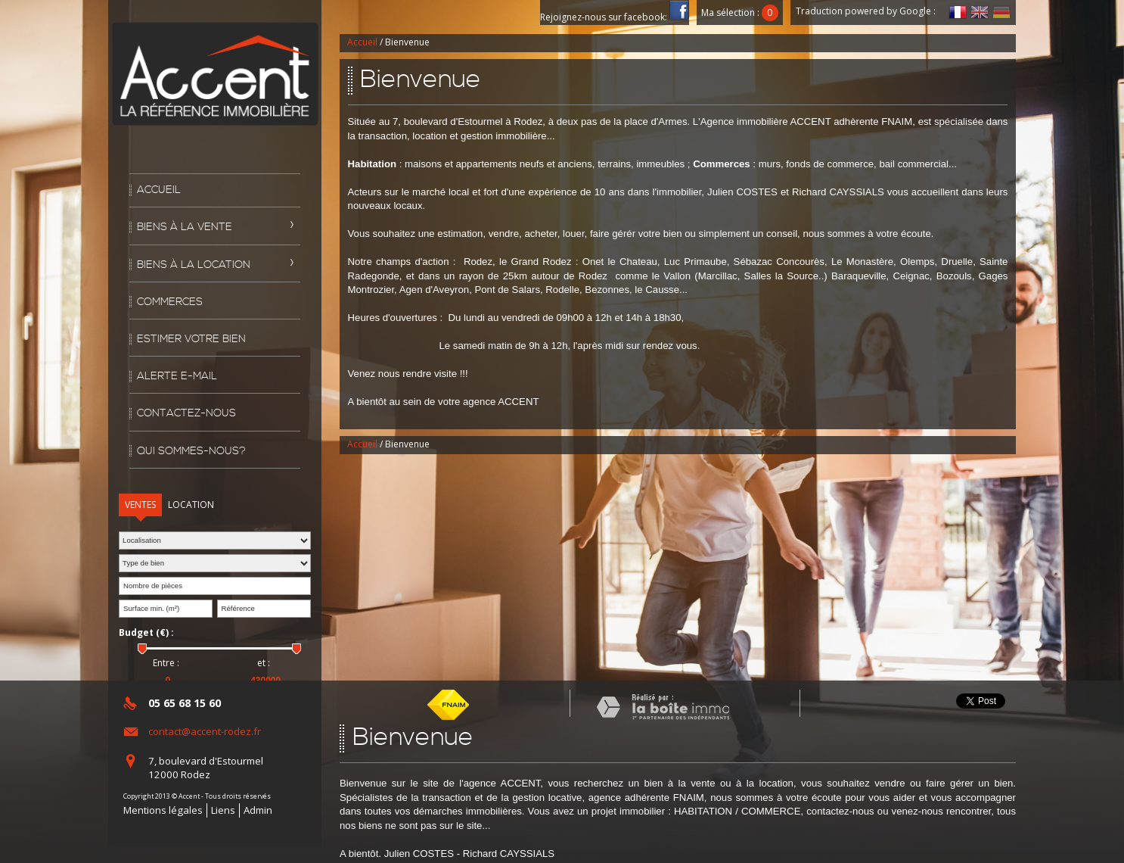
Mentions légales (163, 810)
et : (263, 663)
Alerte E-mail (177, 376)
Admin (258, 810)
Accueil (159, 190)
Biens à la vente (184, 227)
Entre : (166, 663)
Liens (223, 810)
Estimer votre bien (191, 339)
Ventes (140, 504)
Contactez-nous (186, 413)
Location (191, 504)
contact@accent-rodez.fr (204, 731)
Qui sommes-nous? (191, 451)
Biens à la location (193, 265)
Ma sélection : (739, 12)
